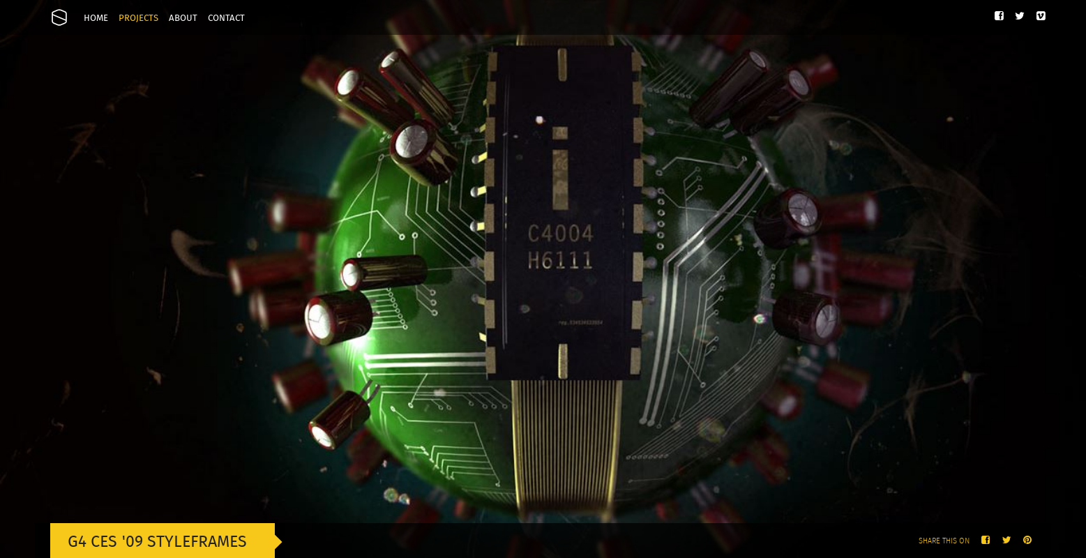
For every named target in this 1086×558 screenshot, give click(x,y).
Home (96, 18)
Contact (226, 18)
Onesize (59, 17)
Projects (138, 18)
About (183, 18)
